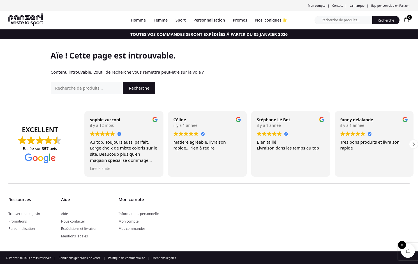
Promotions (17, 221)
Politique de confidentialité (126, 258)
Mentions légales (74, 236)
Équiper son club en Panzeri (390, 6)
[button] (413, 144)
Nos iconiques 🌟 (271, 20)
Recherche (386, 20)
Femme (161, 20)
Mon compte (316, 6)
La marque (357, 6)
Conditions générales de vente (80, 258)
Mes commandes (132, 228)
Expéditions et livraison (79, 228)
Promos (240, 20)
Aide (64, 213)
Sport (180, 20)
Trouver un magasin (24, 213)
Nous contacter (73, 221)
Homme (138, 20)
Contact (337, 6)
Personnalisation (209, 20)
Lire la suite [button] (100, 168)
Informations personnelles (139, 213)
